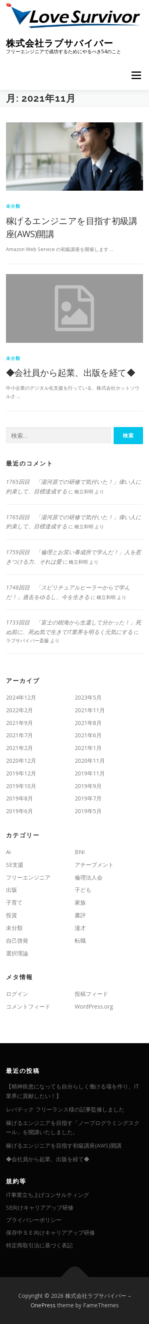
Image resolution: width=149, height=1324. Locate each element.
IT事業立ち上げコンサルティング (47, 1194)
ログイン (17, 993)
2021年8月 (88, 723)
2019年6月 (19, 811)
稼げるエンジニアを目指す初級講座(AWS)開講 (64, 1145)
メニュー (136, 75)
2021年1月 (88, 748)
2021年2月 (19, 748)
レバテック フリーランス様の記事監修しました (65, 1109)
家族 (80, 902)
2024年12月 (21, 697)
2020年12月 (21, 760)
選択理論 (17, 953)
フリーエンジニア (28, 877)
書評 (80, 915)
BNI (80, 852)
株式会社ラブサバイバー (59, 42)
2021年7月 (19, 735)
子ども (83, 889)
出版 (11, 889)
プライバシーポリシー (34, 1219)
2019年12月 (21, 773)
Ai (8, 852)
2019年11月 (90, 773)
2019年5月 (88, 811)
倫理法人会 (89, 877)
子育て (14, 902)
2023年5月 (88, 697)
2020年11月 (90, 760)
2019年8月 (19, 798)
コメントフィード (28, 1006)
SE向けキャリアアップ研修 (40, 1207)
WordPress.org (94, 1006)
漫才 (80, 928)
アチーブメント (94, 864)
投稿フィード (91, 993)
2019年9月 (88, 786)
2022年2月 (19, 710)
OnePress (43, 1305)
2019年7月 (88, 798)
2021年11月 (90, 710)
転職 (80, 940)
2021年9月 (19, 723)
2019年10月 (21, 786)
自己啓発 (17, 940)
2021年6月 (88, 735)
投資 (11, 915)
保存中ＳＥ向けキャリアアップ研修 (50, 1232)
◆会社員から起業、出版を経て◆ (70, 372)
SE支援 (14, 864)
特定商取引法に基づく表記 (39, 1245)
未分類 (13, 206)
